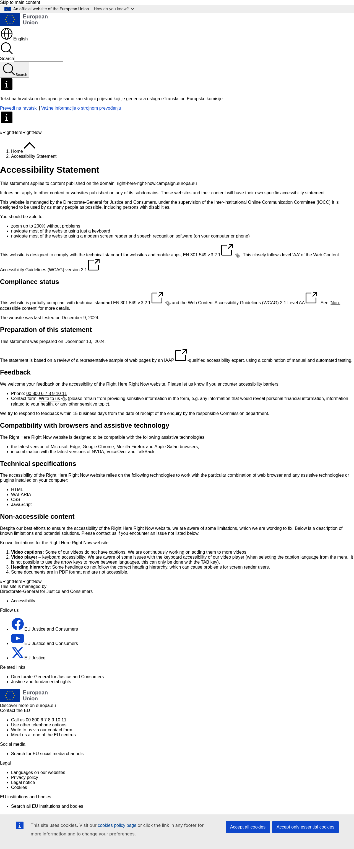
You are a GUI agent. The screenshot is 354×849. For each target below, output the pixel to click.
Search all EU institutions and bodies (47, 806)
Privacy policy (24, 777)
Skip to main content (20, 2)
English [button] (14, 39)
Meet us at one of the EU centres (43, 734)
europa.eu (46, 705)
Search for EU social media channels (47, 753)
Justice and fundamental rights (41, 681)
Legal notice (23, 782)
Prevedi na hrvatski (19, 108)
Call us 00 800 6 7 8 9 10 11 (38, 720)
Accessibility (23, 600)
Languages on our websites (38, 772)
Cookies (19, 787)
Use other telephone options (38, 724)
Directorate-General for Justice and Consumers (57, 676)
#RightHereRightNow (20, 581)
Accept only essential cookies (305, 827)
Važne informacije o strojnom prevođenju (81, 108)
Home (17, 151)
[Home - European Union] (24, 24)
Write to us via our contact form (41, 729)
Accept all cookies (248, 827)
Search (7, 58)
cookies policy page (117, 825)
